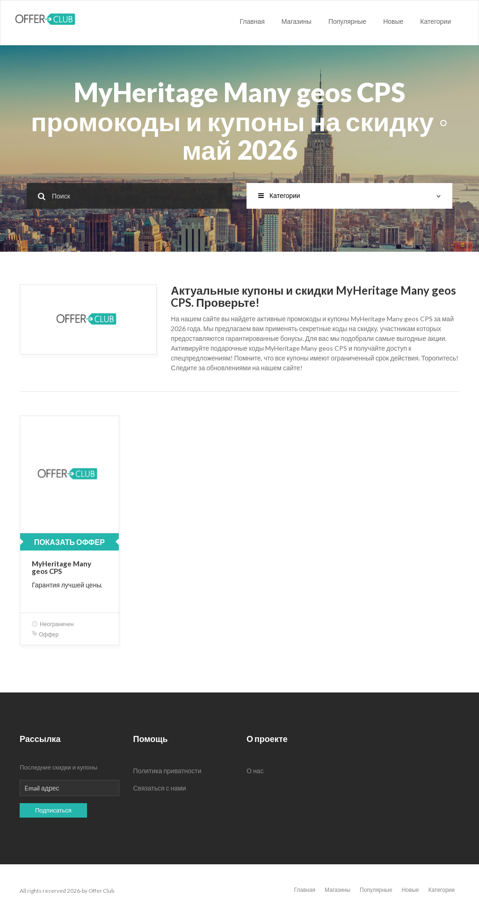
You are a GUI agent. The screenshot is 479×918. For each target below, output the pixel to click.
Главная (252, 21)
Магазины (297, 21)
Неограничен (53, 624)
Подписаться (53, 810)
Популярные (347, 21)
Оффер (45, 634)
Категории (435, 21)
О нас (255, 771)
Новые (393, 21)
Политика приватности (167, 771)
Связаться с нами (159, 788)
